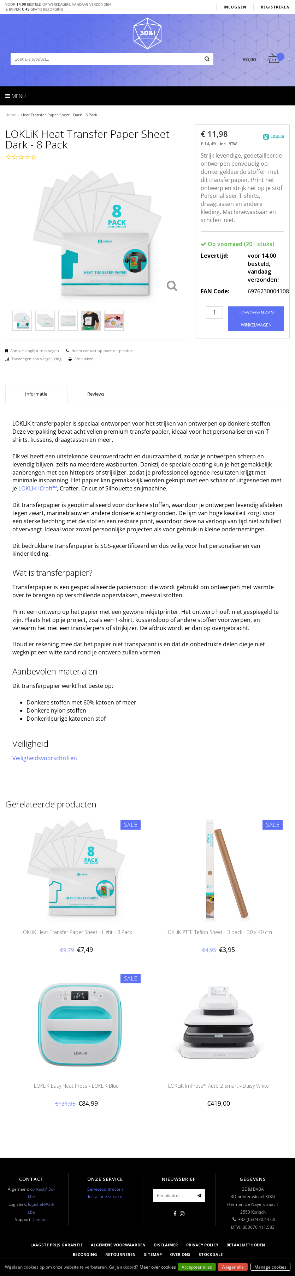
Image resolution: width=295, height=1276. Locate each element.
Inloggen (235, 7)
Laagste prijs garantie (56, 1244)
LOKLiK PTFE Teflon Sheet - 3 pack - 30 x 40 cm (218, 932)
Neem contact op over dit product (102, 350)
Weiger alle (233, 1267)
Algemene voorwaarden (118, 1244)
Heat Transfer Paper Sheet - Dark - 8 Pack (59, 114)
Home (10, 114)
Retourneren (120, 1254)
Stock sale (211, 1254)
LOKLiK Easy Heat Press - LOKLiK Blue (76, 1085)
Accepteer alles (197, 1267)
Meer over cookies (158, 1267)
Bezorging (85, 1254)
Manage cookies (270, 1267)
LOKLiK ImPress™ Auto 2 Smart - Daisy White (218, 1085)
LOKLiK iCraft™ (37, 488)
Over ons (180, 1254)
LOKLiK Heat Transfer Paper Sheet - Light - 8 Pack (76, 932)
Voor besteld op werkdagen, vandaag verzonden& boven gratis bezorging (58, 7)
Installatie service (105, 1196)
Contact (40, 1219)
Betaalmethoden (245, 1244)
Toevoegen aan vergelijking (36, 358)
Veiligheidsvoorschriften (44, 758)
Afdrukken (84, 358)
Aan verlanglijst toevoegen (34, 350)
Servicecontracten (105, 1189)
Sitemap (153, 1254)
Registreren (275, 7)
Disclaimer (166, 1244)
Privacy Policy (202, 1244)
